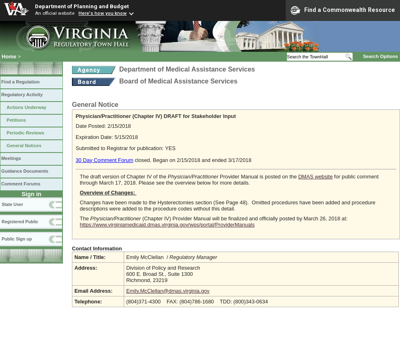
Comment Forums (20, 183)
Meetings (11, 158)
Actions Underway (26, 107)
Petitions (16, 120)
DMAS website (315, 176)
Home (9, 56)
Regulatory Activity (22, 94)
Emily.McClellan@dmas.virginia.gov (168, 291)
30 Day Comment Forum (104, 160)
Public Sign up (17, 238)
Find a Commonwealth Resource (343, 10)
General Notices (24, 145)
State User (12, 204)
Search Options (380, 56)
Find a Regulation (20, 81)
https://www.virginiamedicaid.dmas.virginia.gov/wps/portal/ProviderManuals (167, 225)
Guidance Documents (24, 171)
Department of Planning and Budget (82, 6)
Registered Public (20, 221)
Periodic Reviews (25, 132)
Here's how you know (103, 13)
